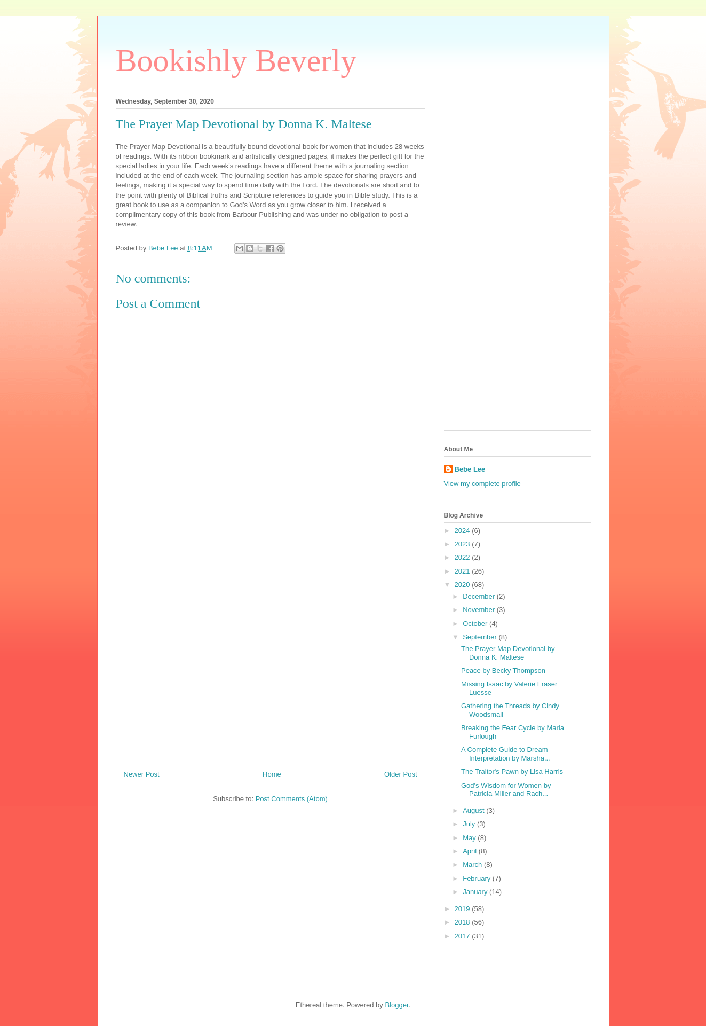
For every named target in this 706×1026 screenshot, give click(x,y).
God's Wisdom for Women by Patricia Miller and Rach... (506, 789)
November (480, 610)
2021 (463, 571)
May (470, 838)
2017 (463, 936)
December (480, 596)
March (473, 864)
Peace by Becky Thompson (503, 671)
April (471, 851)
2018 (463, 922)
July (470, 824)
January (476, 892)
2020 (463, 585)
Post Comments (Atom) (292, 799)
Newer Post (142, 774)
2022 (463, 557)
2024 (463, 531)
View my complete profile (482, 484)
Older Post (400, 774)
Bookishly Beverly (236, 60)
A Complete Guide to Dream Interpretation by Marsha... (505, 754)
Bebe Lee (470, 469)
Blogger (396, 1005)
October (476, 624)
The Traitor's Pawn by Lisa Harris (512, 771)
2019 (463, 909)
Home (272, 774)
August (474, 810)
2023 (463, 544)
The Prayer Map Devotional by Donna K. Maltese (508, 653)
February (478, 878)
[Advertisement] (270, 657)
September (480, 637)
